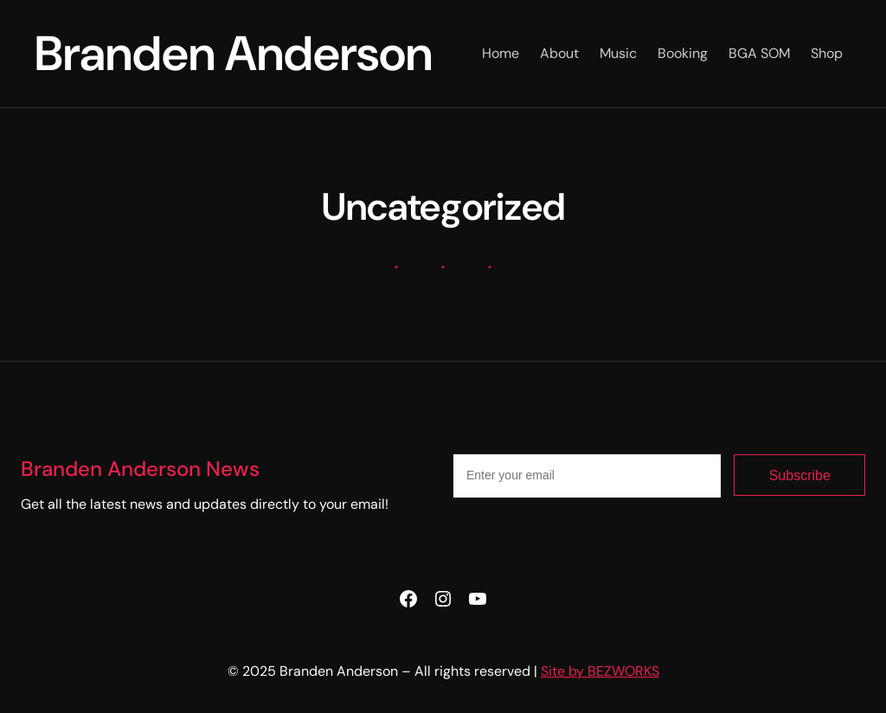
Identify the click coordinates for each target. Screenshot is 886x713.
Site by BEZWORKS (600, 671)
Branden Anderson (234, 53)
